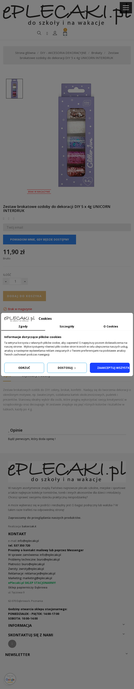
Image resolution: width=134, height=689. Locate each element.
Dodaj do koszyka (24, 296)
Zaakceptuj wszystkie (113, 368)
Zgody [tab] (23, 326)
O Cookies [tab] (110, 326)
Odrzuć (24, 368)
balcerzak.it (29, 526)
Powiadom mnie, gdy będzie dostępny (39, 239)
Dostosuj (67, 368)
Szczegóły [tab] (67, 326)
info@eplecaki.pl (28, 541)
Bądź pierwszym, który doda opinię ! (32, 439)
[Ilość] (15, 281)
